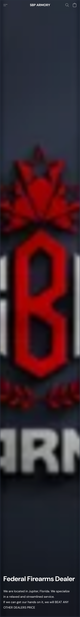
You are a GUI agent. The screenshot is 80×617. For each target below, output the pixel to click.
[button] (40, 5)
